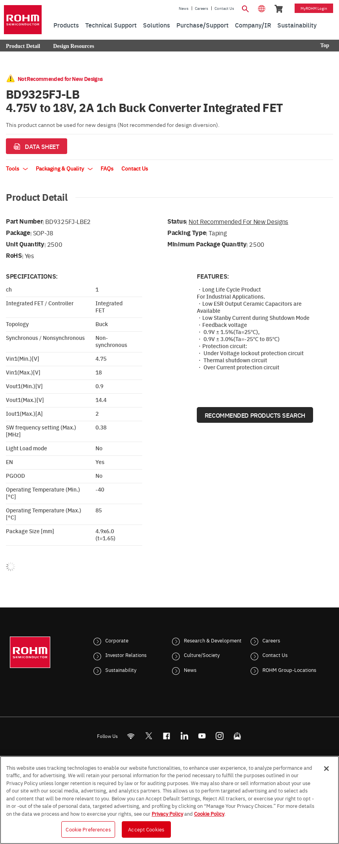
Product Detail (23, 46)
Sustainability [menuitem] (297, 24)
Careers (201, 8)
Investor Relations (126, 654)
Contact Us (224, 8)
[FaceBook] (166, 736)
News (184, 8)
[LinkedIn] (184, 736)
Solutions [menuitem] (156, 24)
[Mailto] (237, 736)
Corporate (116, 640)
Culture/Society (202, 654)
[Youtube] (202, 736)
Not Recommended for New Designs (238, 221)
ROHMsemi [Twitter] (148, 736)
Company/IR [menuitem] (253, 24)
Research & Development (213, 640)
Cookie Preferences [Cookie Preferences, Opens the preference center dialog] (88, 829)
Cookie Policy (209, 813)
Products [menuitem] (66, 24)
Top (324, 45)
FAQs (107, 168)
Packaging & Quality (64, 168)
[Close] (326, 768)
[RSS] (131, 736)
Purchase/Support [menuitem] (202, 24)
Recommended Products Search (255, 415)
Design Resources (73, 46)
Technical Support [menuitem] (111, 24)
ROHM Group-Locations (289, 669)
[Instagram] (219, 736)
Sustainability (120, 669)
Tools (17, 168)
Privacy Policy (167, 813)
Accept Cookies (146, 829)
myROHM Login (314, 8)
